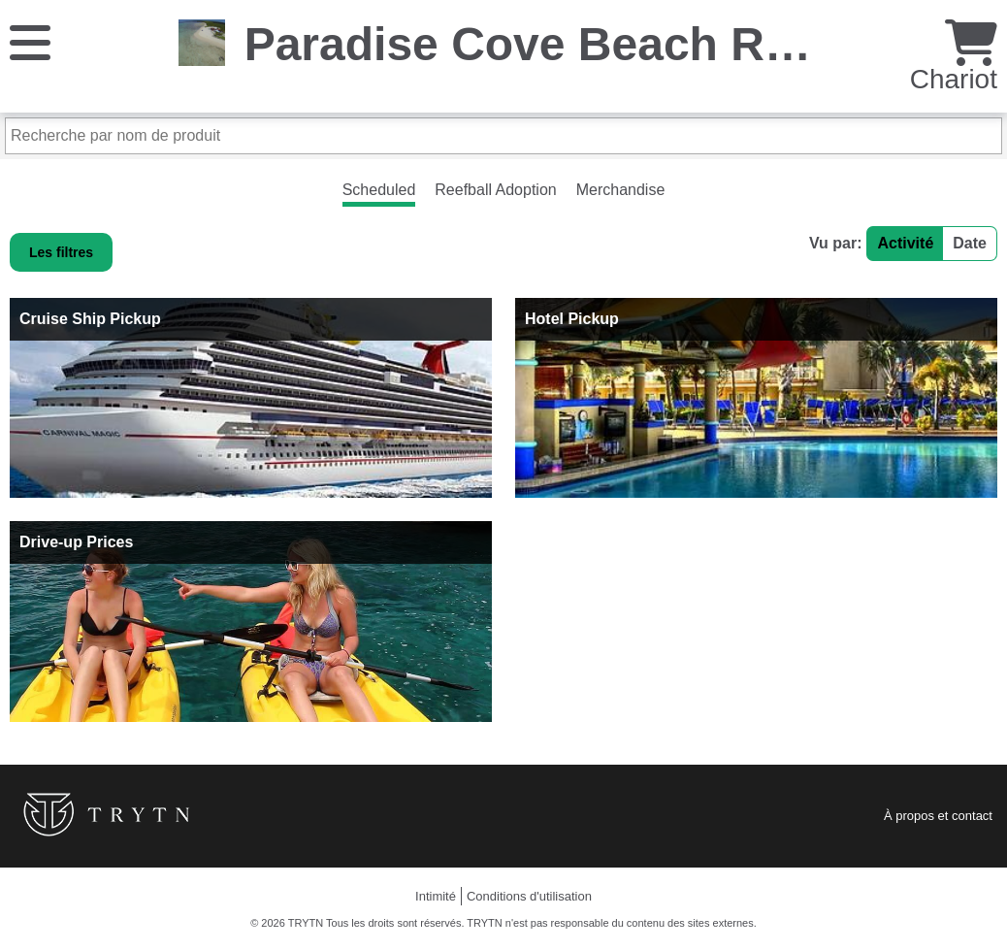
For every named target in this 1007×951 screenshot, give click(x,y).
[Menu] (30, 41)
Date (970, 243)
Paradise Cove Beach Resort (561, 44)
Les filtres (61, 252)
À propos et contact (938, 815)
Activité (905, 243)
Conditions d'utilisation (529, 896)
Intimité (435, 896)
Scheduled (379, 189)
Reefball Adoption (495, 189)
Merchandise (621, 189)
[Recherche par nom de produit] (503, 135)
